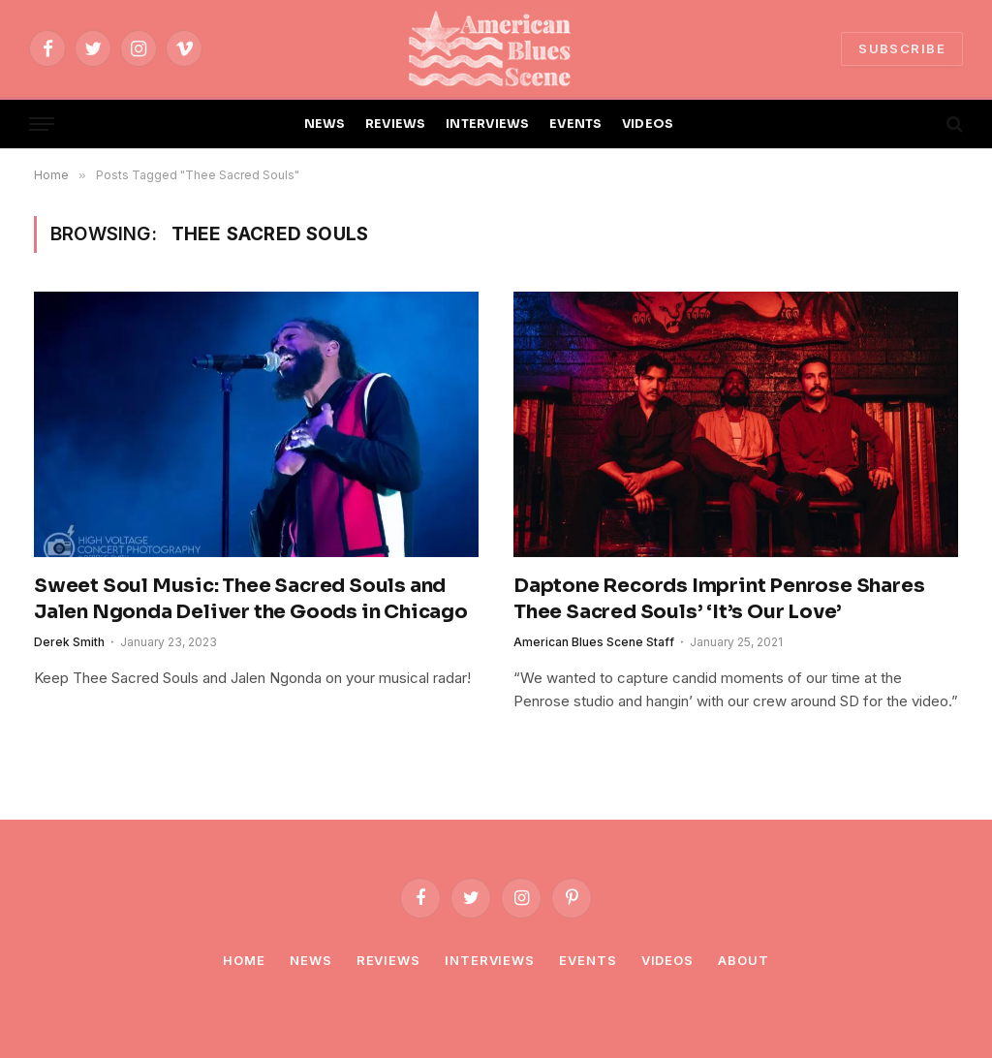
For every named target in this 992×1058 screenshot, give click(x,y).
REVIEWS (395, 124)
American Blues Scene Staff (593, 642)
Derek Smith (69, 642)
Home (244, 960)
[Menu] (41, 124)
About (743, 960)
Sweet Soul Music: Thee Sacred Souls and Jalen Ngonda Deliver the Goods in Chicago (251, 599)
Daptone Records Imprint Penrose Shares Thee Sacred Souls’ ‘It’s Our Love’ (718, 599)
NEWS (325, 124)
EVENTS (576, 124)
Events (587, 960)
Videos (667, 960)
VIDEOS (648, 124)
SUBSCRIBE (902, 48)
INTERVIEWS (488, 124)
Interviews (490, 960)
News (311, 960)
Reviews (388, 960)
